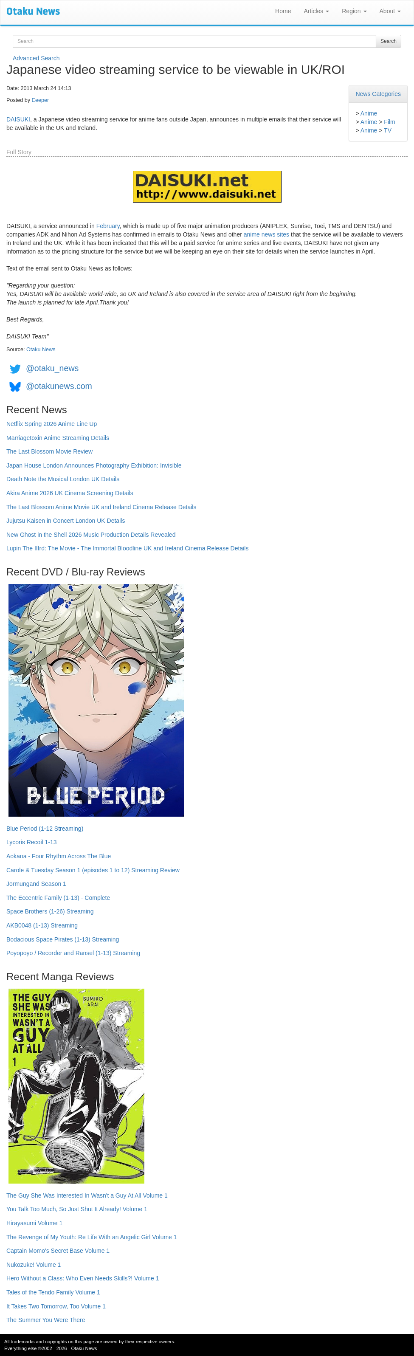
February (108, 226)
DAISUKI (18, 119)
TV (387, 130)
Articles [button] (316, 11)
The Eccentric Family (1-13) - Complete (58, 897)
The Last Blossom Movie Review (49, 451)
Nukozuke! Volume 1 (33, 1264)
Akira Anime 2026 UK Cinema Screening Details (69, 493)
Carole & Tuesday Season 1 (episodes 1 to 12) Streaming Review (93, 870)
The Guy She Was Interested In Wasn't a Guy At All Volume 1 (87, 1195)
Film (389, 121)
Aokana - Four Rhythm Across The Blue (58, 856)
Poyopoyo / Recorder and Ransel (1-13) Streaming (73, 953)
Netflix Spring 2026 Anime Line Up (51, 423)
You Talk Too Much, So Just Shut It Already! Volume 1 (76, 1209)
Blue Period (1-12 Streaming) (44, 828)
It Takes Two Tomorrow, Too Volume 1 (56, 1306)
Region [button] (354, 11)
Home (283, 11)
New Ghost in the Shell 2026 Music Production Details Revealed (90, 534)
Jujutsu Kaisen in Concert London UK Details (65, 520)
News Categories (378, 93)
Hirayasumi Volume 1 (34, 1223)
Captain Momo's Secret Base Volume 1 (58, 1250)
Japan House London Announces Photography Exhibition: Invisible (94, 465)
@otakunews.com (59, 386)
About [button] (390, 11)
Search (388, 41)
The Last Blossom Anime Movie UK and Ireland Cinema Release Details (101, 507)
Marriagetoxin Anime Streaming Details (57, 437)
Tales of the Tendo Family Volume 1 (53, 1292)
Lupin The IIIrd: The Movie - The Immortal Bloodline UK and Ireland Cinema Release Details (127, 548)
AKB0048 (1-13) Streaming (42, 925)
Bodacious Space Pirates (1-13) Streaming (62, 939)
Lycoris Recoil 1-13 (31, 842)
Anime (368, 113)
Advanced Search (36, 58)
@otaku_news (52, 368)
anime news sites (266, 234)
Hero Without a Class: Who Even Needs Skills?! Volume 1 (82, 1278)
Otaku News (41, 349)
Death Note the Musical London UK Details (62, 479)
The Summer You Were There (45, 1320)
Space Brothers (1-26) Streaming (49, 911)
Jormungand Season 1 (36, 883)
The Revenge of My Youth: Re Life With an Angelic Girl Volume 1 (91, 1237)
